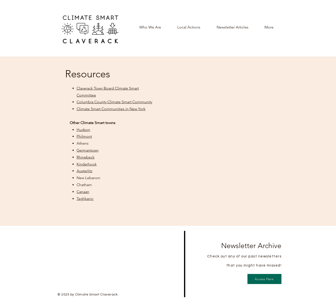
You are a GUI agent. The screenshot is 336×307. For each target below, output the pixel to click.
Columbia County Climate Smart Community (114, 102)
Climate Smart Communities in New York (111, 109)
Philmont (84, 136)
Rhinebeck (86, 157)
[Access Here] (264, 279)
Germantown (88, 150)
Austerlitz (84, 171)
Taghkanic (85, 198)
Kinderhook (87, 164)
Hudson (83, 129)
